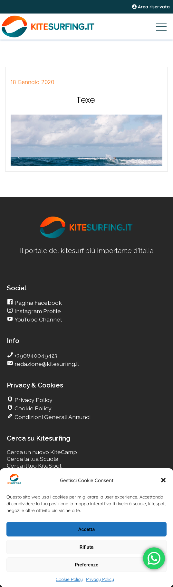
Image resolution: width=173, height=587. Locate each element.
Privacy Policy (100, 579)
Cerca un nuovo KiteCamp (42, 452)
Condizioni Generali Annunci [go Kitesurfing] (52, 417)
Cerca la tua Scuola (32, 458)
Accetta (86, 529)
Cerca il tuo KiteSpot (34, 465)
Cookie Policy (69, 579)
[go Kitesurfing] (86, 237)
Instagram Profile (37, 311)
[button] (163, 480)
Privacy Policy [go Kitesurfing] (33, 399)
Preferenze (86, 565)
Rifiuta (86, 547)
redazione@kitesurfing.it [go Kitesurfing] (46, 363)
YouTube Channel (37, 319)
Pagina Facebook (37, 302)
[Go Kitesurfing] (86, 26)
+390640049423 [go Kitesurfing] (35, 355)
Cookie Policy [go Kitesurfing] (32, 408)
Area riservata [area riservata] (151, 7)
